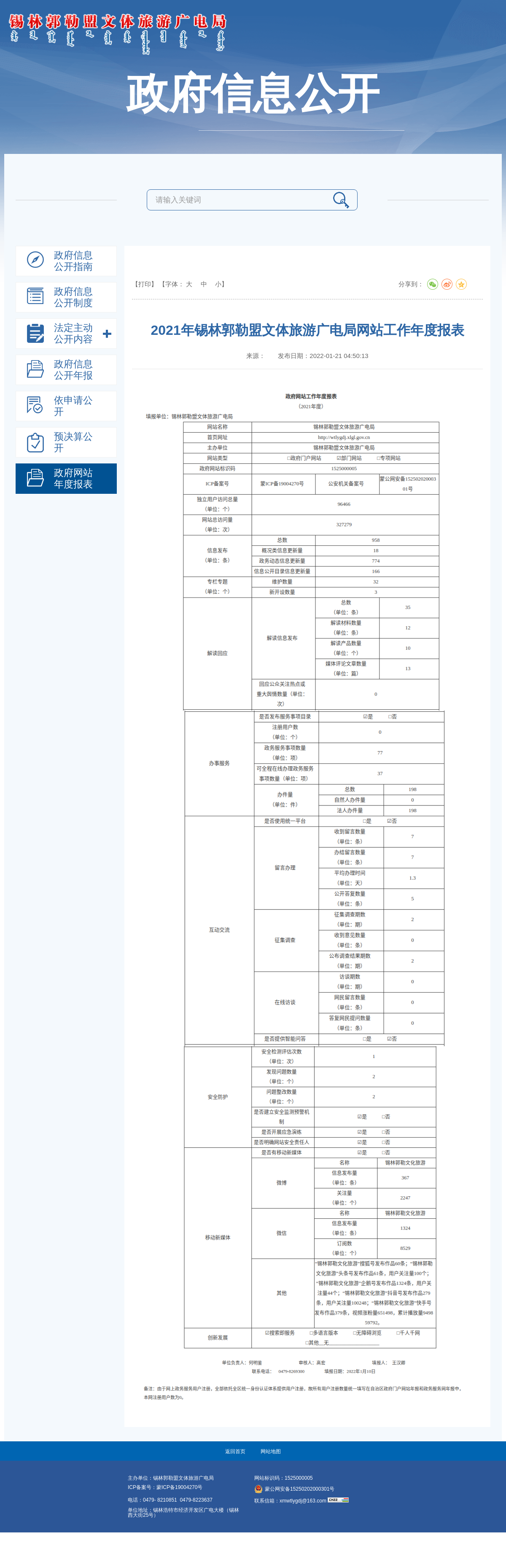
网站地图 (271, 1451)
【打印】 (144, 284)
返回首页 (235, 1451)
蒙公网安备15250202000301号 (294, 1489)
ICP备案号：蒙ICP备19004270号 (165, 1487)
